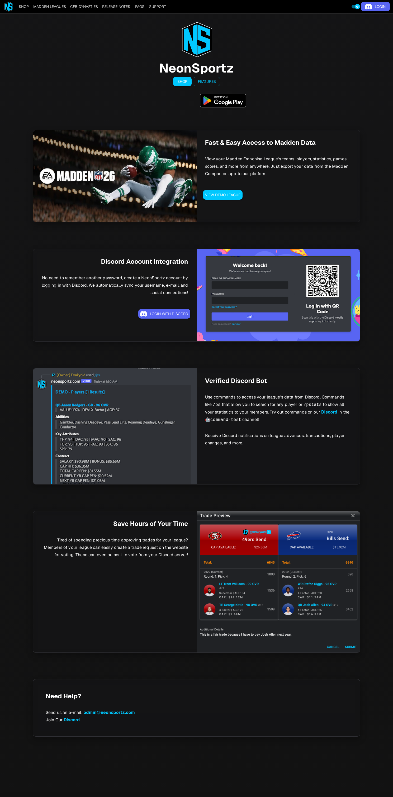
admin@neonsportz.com (109, 712)
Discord (329, 412)
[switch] (356, 6)
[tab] (23, 6)
